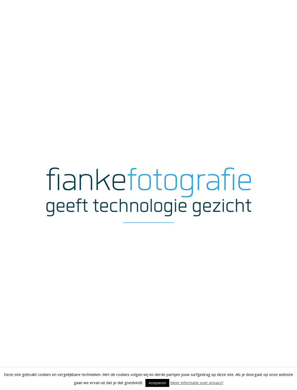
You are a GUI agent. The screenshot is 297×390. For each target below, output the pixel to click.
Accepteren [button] (157, 383)
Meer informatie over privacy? (196, 382)
